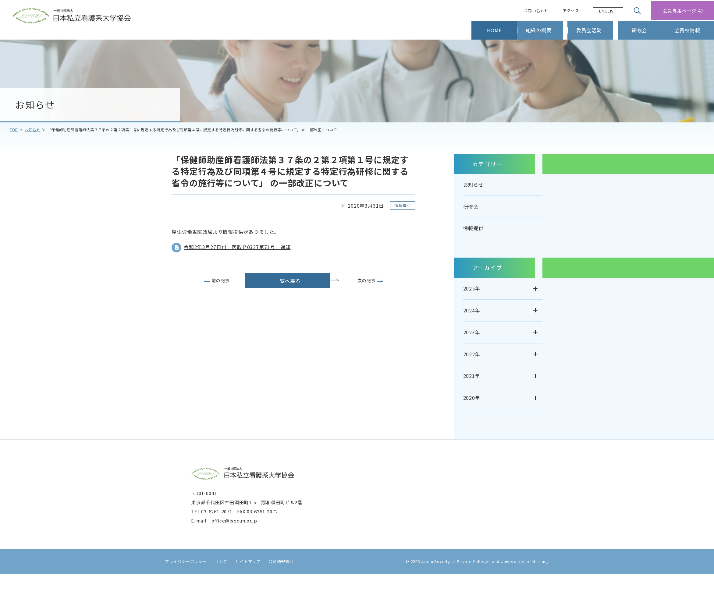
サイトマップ (245, 578)
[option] (608, 10)
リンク (218, 578)
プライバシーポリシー (183, 578)
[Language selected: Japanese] (608, 10)
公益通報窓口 (278, 578)
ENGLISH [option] (608, 11)
